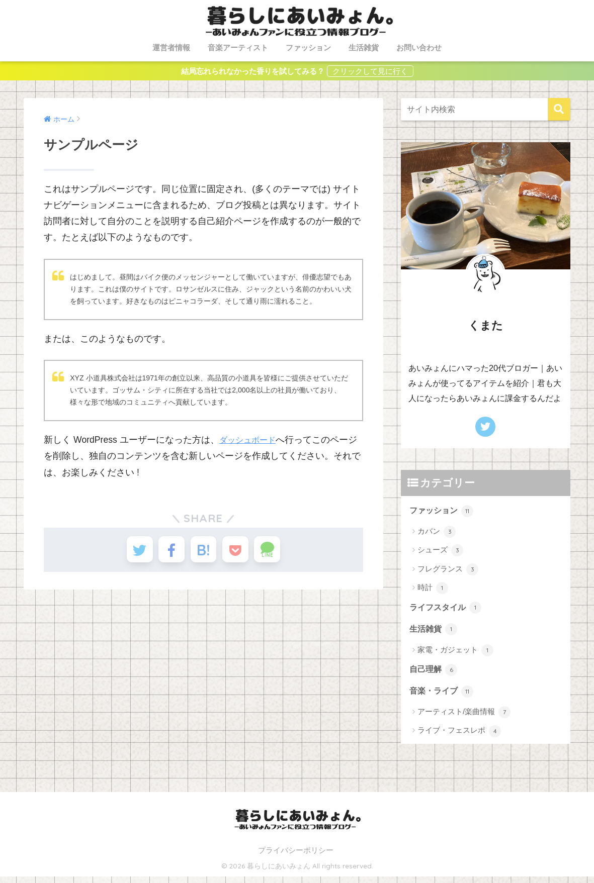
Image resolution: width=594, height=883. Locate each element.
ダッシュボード (251, 440)
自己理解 (434, 674)
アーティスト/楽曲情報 (464, 719)
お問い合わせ (419, 47)
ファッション (308, 47)
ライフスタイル (447, 610)
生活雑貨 (364, 47)
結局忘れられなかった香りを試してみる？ (252, 71)
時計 (432, 589)
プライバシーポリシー (295, 857)
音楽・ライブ (443, 698)
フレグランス (447, 570)
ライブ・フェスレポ (459, 737)
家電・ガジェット (455, 654)
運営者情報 (171, 47)
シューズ (440, 552)
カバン (436, 533)
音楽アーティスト (238, 47)
